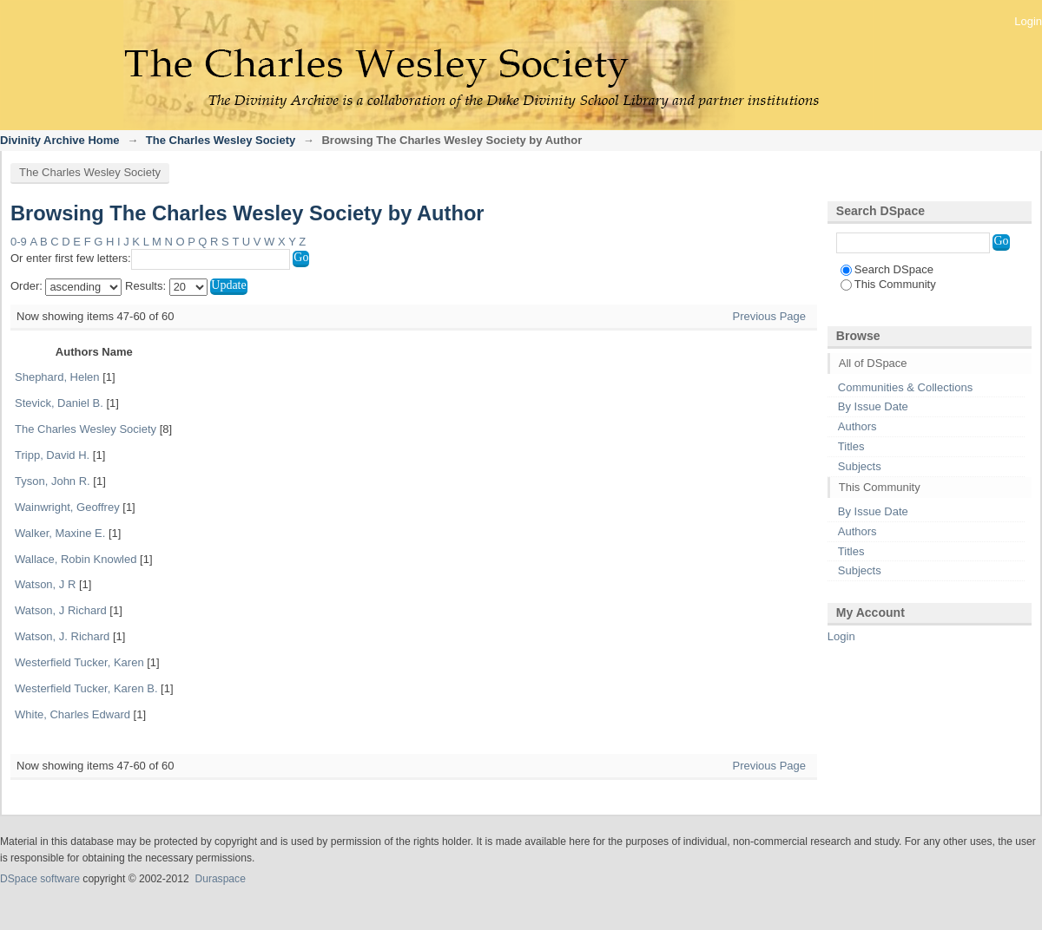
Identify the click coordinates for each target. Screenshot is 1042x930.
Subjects (859, 466)
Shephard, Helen (57, 376)
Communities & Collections (905, 387)
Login (1028, 21)
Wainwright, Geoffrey (67, 507)
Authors (857, 426)
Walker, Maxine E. (60, 533)
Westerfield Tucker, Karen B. (86, 688)
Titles (851, 446)
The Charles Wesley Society (220, 140)
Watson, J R (45, 584)
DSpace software (40, 879)
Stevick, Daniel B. (59, 402)
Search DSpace (887, 269)
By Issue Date (873, 406)
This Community (888, 284)
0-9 (18, 241)
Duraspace (220, 879)
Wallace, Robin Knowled (75, 559)
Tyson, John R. (52, 481)
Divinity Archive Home (60, 140)
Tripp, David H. (52, 455)
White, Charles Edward (72, 714)
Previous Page (769, 316)
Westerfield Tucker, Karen (79, 662)
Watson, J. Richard (62, 636)
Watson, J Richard (61, 610)
